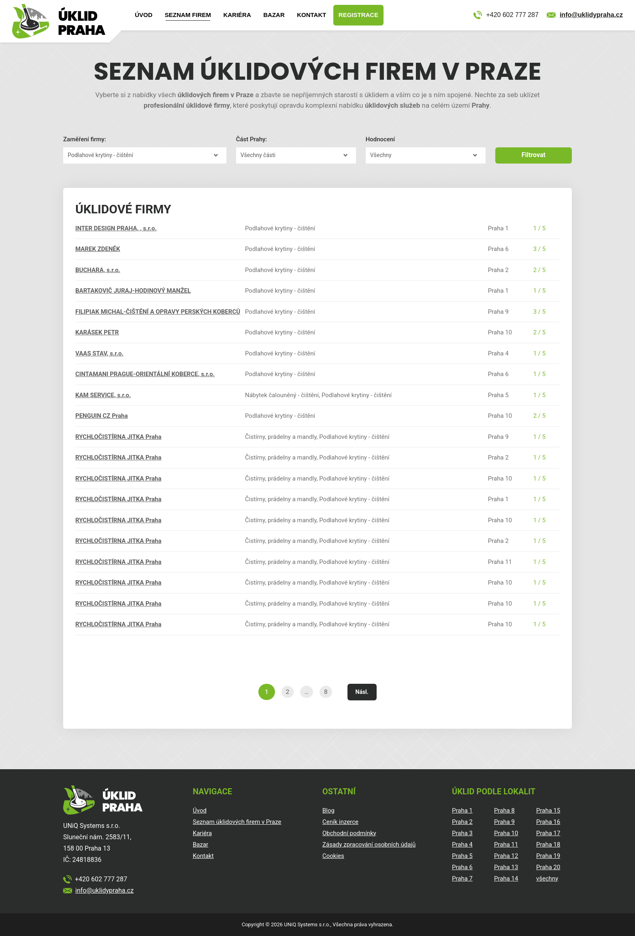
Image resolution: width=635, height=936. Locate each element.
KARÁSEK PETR (97, 332)
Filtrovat (534, 155)
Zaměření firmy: (84, 139)
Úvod (143, 14)
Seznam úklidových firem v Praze (237, 821)
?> (144, 155)
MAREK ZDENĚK (97, 249)
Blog (328, 810)
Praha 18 (548, 844)
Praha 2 (462, 821)
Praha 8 (504, 810)
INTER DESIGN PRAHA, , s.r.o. (116, 228)
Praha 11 (506, 844)
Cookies (333, 855)
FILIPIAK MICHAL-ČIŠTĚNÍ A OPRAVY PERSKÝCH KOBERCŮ (157, 311)
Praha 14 (506, 878)
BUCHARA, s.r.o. (97, 270)
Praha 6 (462, 867)
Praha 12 (506, 855)
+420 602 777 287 (512, 14)
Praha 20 (548, 867)
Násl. (362, 692)
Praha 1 (462, 810)
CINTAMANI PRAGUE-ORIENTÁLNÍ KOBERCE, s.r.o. (145, 374)
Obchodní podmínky (349, 833)
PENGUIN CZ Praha (101, 415)
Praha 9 (504, 821)
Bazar (274, 14)
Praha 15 (548, 810)
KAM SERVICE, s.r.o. (103, 395)
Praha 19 (548, 855)
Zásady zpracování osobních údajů (369, 844)
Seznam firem (188, 14)
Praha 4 (462, 844)
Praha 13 (506, 867)
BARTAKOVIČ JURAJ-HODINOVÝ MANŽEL (133, 290)
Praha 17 (548, 833)
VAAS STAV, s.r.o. (99, 353)
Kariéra (237, 14)
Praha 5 (462, 855)
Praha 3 (462, 833)
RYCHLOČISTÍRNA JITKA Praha (118, 436)
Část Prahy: (251, 139)
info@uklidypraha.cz (591, 14)
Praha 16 (548, 821)
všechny (547, 878)
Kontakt (311, 14)
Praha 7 (462, 878)
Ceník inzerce (340, 821)
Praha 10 (506, 833)
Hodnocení (380, 139)
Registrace (358, 14)
